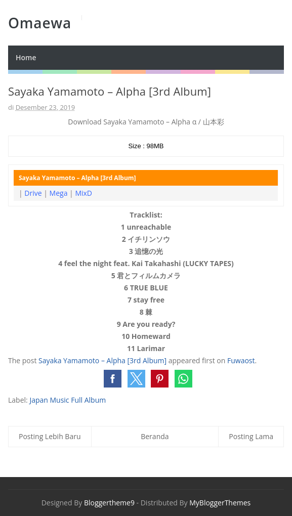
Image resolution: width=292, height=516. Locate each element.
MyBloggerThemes (220, 502)
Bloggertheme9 (109, 502)
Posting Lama (251, 436)
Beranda (155, 436)
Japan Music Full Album (67, 400)
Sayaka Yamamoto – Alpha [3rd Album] (102, 360)
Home (26, 57)
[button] (112, 379)
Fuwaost (241, 360)
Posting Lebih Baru (50, 436)
